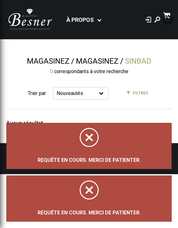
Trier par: (37, 93)
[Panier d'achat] (167, 14)
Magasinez (48, 61)
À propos (80, 19)
